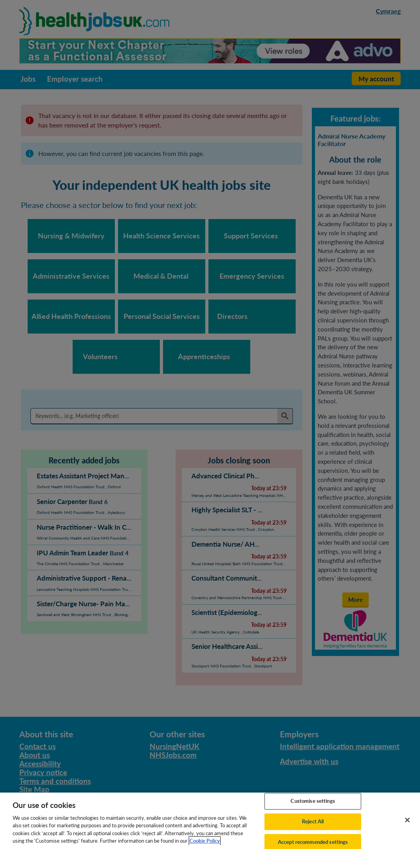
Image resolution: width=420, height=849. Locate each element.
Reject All (313, 832)
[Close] (407, 831)
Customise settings (313, 812)
